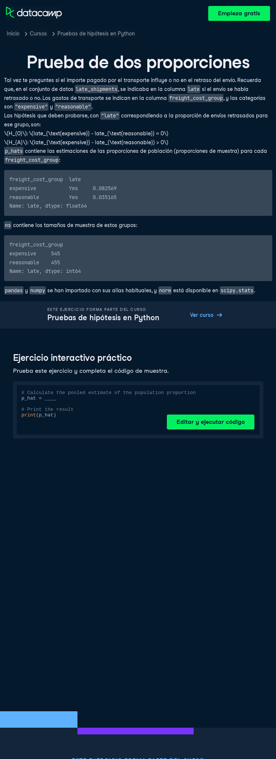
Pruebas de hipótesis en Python (96, 34)
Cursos (38, 34)
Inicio (13, 34)
